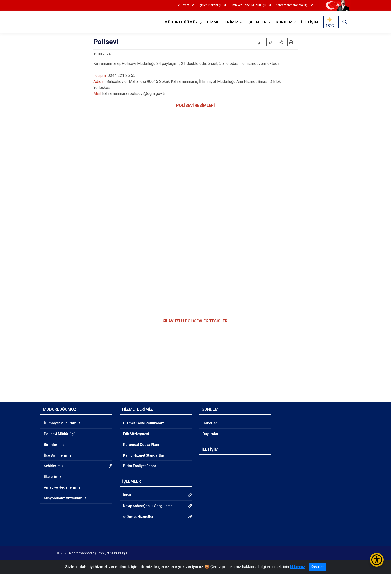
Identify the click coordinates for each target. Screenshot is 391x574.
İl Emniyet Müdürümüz (62, 423)
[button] (281, 42)
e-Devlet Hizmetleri (139, 517)
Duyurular (211, 434)
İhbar (127, 495)
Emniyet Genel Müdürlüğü (248, 5)
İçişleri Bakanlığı (210, 5)
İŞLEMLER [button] (257, 22)
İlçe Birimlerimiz (57, 455)
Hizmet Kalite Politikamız (143, 423)
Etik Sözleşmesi (136, 434)
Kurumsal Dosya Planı (141, 445)
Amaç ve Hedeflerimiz (62, 487)
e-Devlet (183, 5)
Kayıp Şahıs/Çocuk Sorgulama (148, 506)
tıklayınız (297, 566)
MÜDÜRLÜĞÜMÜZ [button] (181, 22)
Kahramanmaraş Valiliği (292, 5)
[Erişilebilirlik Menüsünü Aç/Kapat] (377, 560)
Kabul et (317, 567)
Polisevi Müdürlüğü (60, 434)
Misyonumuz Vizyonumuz (65, 498)
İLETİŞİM (309, 22)
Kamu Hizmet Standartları (144, 455)
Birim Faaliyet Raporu (140, 466)
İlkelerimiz (52, 477)
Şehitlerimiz (54, 466)
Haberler (210, 423)
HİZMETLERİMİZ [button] (223, 22)
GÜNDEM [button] (284, 22)
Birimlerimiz (54, 445)
